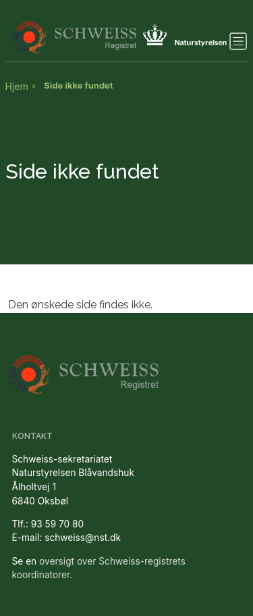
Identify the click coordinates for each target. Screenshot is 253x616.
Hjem (16, 86)
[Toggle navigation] (238, 41)
